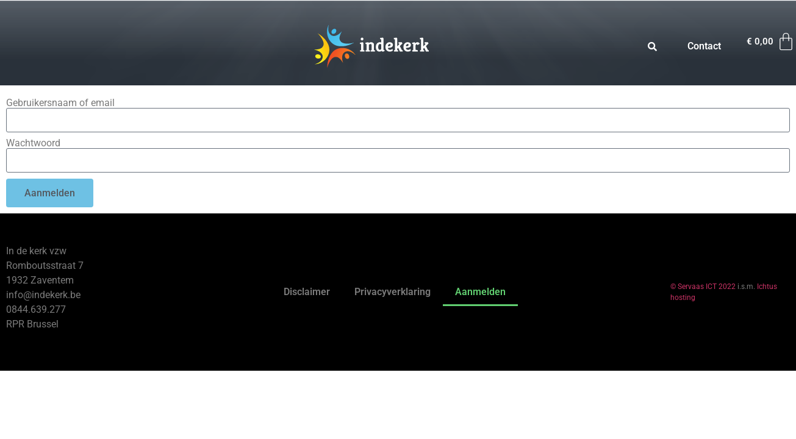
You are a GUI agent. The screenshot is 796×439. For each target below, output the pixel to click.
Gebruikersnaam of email (60, 103)
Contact (704, 46)
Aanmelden (480, 292)
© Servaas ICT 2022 (703, 286)
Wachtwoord (33, 143)
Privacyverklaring (392, 292)
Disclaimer (307, 292)
